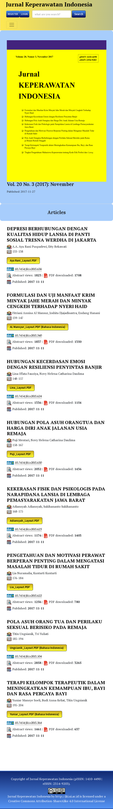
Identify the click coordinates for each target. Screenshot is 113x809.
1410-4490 (93, 779)
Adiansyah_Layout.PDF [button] (24, 520)
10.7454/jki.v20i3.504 (28, 656)
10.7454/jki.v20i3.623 (28, 529)
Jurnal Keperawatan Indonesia (49, 4)
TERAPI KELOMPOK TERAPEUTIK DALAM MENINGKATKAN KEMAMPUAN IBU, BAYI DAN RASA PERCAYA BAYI (56, 688)
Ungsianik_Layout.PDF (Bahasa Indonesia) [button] (37, 648)
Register (13, 14)
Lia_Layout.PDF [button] (20, 587)
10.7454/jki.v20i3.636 (28, 269)
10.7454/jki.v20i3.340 (28, 335)
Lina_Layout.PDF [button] (20, 387)
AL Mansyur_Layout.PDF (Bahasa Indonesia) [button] (37, 327)
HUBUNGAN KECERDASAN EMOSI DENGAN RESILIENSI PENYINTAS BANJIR (54, 364)
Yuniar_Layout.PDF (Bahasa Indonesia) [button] (34, 714)
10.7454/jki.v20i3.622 (28, 596)
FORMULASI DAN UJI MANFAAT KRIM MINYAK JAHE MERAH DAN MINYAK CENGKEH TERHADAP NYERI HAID (51, 300)
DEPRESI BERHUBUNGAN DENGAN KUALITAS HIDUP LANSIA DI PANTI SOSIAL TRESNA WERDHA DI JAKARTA (51, 234)
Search (78, 14)
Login (24, 14)
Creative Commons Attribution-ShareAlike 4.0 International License (56, 801)
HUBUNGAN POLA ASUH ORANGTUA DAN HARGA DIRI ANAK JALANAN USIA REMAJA (56, 428)
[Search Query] (51, 14)
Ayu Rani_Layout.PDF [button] (23, 260)
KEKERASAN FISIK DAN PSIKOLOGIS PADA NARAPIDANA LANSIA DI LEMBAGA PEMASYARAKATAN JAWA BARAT (56, 494)
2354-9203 (61, 783)
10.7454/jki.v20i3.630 (28, 463)
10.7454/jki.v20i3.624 (28, 396)
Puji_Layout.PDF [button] (20, 454)
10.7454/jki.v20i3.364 (28, 723)
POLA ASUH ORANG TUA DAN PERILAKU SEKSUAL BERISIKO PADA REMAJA (54, 624)
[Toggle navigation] (11, 25)
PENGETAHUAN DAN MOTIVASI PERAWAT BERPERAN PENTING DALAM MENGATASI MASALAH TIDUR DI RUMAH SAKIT (56, 560)
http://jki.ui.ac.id (67, 796)
